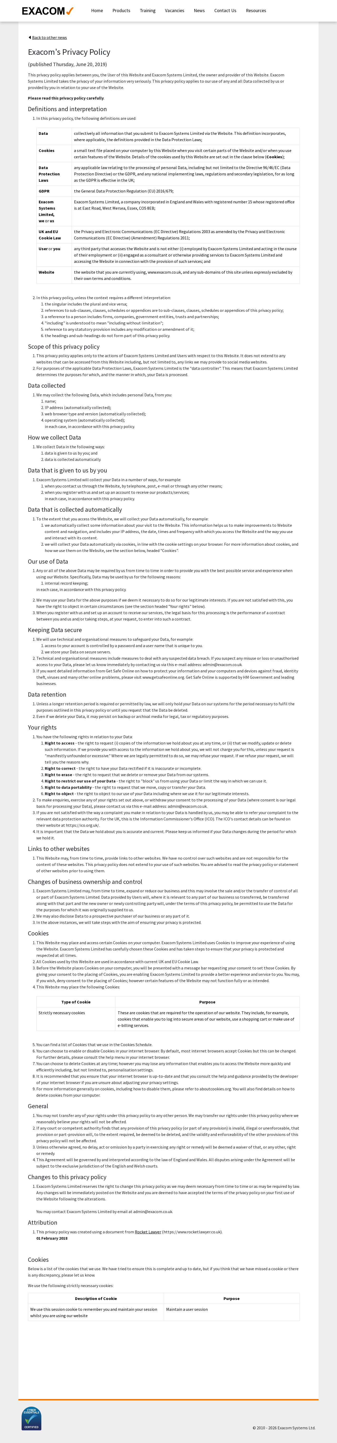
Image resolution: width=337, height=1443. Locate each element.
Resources (256, 10)
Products (121, 10)
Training (148, 10)
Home (97, 10)
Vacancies (174, 10)
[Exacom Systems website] (51, 11)
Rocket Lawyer (148, 1231)
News (199, 10)
